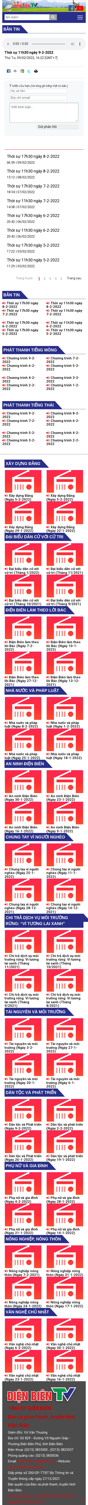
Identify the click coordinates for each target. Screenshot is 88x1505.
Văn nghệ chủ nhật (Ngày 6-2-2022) (22, 1346)
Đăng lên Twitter (29, 71)
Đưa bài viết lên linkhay (15, 71)
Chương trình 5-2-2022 (62, 368)
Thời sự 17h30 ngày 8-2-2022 (33, 156)
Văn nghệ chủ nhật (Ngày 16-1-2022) (63, 1377)
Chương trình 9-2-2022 (18, 360)
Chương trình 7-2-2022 (62, 360)
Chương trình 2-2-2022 (18, 387)
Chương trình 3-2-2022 (62, 380)
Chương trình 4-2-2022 (18, 380)
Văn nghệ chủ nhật (27, 1312)
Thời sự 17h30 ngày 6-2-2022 (33, 215)
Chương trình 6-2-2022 (18, 368)
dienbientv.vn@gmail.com (36, 1461)
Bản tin (11, 29)
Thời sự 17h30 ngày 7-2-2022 (33, 186)
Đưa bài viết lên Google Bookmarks (22, 71)
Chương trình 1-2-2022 (62, 387)
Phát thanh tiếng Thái (28, 405)
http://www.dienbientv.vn (26, 1467)
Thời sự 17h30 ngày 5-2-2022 (33, 245)
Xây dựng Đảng (23, 463)
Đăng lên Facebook (8, 71)
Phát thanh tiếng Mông (30, 350)
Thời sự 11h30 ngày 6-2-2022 (33, 230)
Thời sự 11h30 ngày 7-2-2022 (33, 200)
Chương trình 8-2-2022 (62, 415)
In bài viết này (36, 71)
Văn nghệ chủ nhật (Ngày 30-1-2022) (63, 1346)
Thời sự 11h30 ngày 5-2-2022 (33, 260)
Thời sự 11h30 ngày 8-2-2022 (33, 171)
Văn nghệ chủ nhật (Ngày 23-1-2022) (22, 1377)
